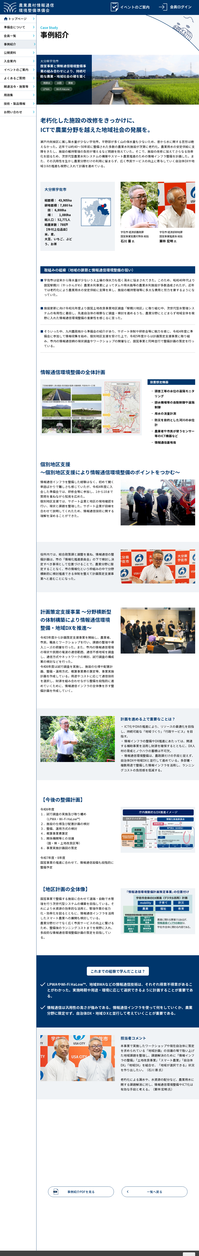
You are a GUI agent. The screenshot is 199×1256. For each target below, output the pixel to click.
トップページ (15, 19)
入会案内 (10, 61)
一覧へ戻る (154, 1192)
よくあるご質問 (14, 78)
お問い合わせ (13, 112)
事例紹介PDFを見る (81, 1192)
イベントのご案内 (16, 70)
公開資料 (10, 53)
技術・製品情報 (14, 104)
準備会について (14, 27)
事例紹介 (10, 44)
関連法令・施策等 (16, 87)
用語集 (8, 95)
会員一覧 (10, 36)
